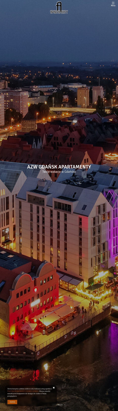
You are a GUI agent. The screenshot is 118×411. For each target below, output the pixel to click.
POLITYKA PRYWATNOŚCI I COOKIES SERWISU (23, 391)
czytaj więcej (59, 405)
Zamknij (12, 402)
